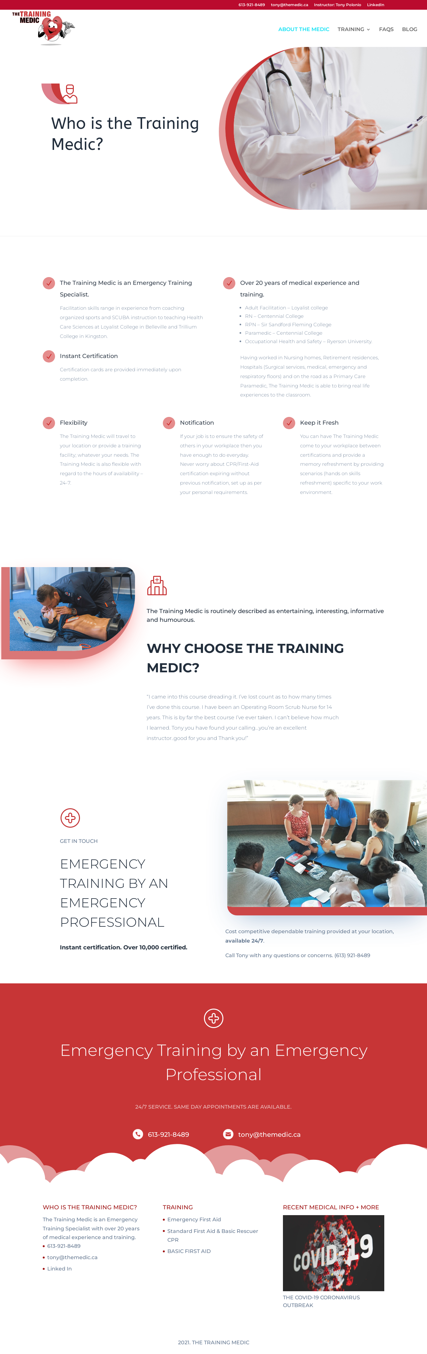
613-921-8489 (252, 5)
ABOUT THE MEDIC (303, 29)
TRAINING (351, 29)
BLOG (409, 29)
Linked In (59, 1269)
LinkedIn (375, 5)
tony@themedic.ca (289, 5)
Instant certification (90, 947)
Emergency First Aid (194, 1219)
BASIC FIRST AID (189, 1251)
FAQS (386, 29)
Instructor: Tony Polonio (337, 5)
